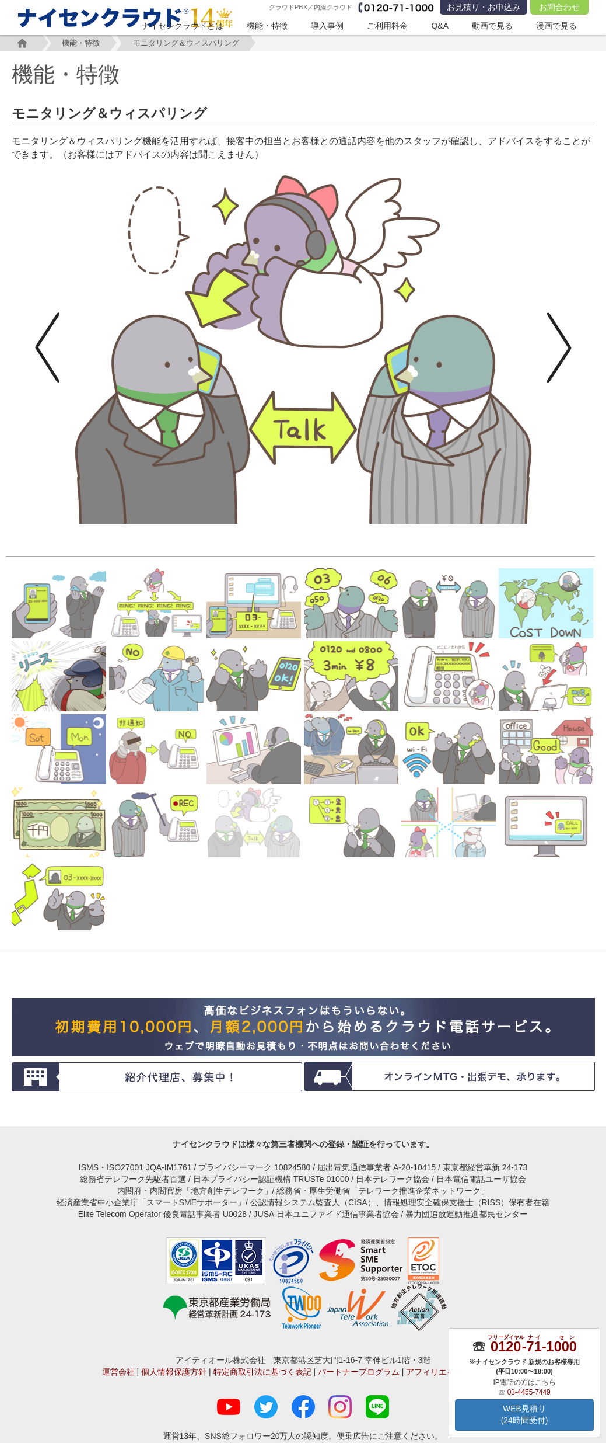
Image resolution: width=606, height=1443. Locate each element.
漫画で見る (556, 25)
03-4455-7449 (529, 1392)
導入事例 (327, 25)
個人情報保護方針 (173, 1371)
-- (533, 1346)
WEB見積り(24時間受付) (524, 1414)
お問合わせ (559, 7)
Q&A (440, 25)
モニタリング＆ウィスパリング (192, 43)
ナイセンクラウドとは (182, 25)
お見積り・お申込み (483, 7)
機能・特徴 (267, 25)
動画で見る (492, 25)
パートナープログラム (359, 1371)
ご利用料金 (387, 25)
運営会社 (118, 1371)
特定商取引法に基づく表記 (262, 1371)
